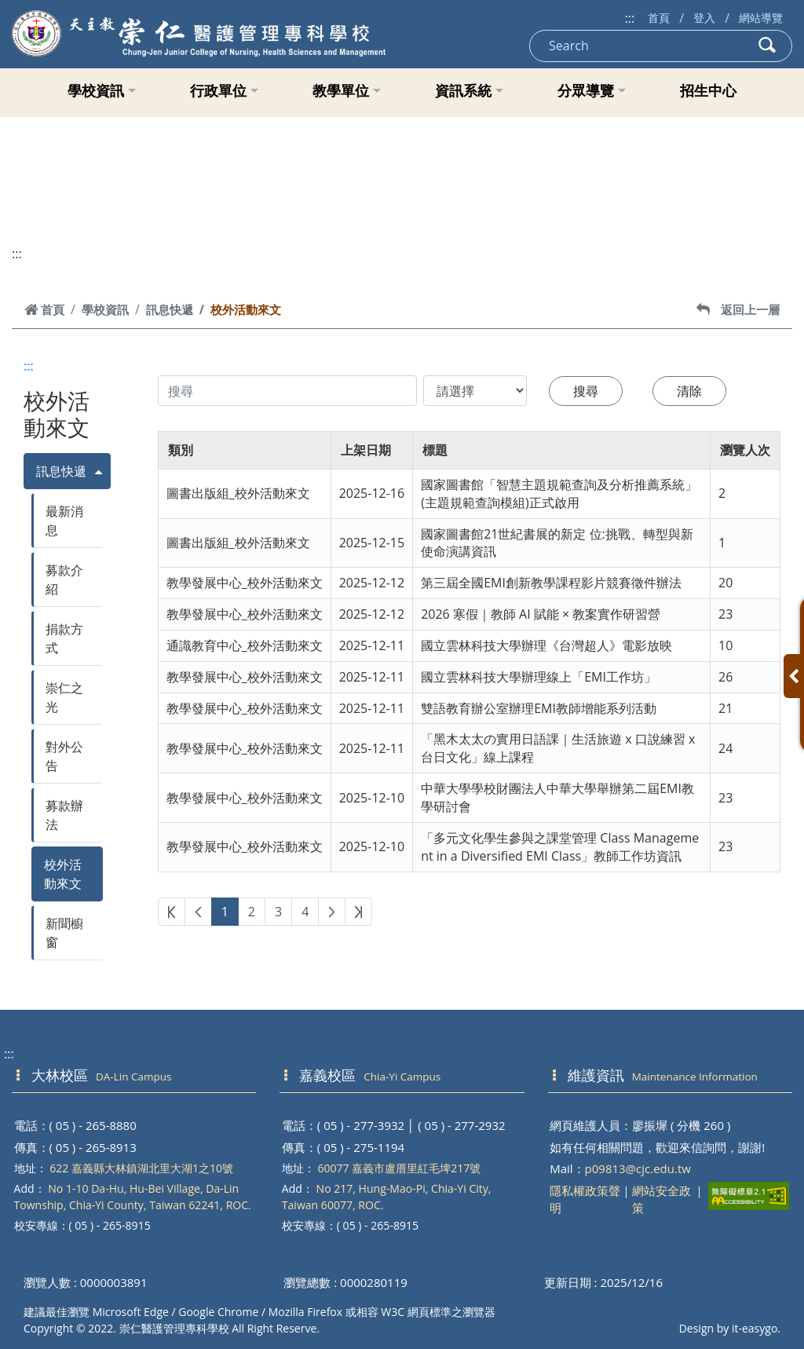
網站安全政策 (661, 1199)
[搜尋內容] (288, 390)
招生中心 (708, 90)
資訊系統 (469, 90)
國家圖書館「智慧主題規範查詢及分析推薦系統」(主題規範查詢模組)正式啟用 (559, 493)
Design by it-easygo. (729, 1328)
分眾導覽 (591, 90)
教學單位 (346, 90)
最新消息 (64, 521)
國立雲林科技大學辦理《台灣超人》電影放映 (546, 645)
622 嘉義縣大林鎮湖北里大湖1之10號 (141, 1168)
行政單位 (224, 90)
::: (630, 18)
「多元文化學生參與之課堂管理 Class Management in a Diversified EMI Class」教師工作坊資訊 (560, 847)
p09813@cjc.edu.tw (638, 1168)
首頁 (659, 17)
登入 (704, 17)
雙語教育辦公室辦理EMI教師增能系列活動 (538, 708)
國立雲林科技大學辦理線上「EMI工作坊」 (538, 676)
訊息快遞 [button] (61, 471)
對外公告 (64, 756)
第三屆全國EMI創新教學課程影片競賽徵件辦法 (551, 582)
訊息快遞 (169, 309)
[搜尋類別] (475, 390)
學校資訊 (102, 90)
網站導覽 (761, 17)
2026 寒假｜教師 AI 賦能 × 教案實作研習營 (540, 614)
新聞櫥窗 (64, 933)
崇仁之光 (64, 697)
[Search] (636, 46)
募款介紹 (64, 579)
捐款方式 (64, 638)
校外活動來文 (63, 874)
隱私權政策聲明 (585, 1199)
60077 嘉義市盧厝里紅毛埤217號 (399, 1168)
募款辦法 (64, 815)
